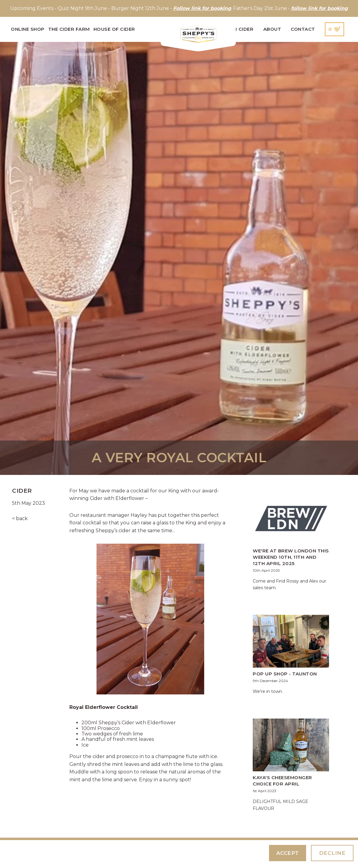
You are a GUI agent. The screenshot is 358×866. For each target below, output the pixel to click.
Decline (332, 853)
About (272, 29)
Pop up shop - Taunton (285, 674)
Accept (287, 853)
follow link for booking (319, 8)
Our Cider (240, 29)
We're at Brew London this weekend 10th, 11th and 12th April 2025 (291, 557)
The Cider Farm (69, 29)
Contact (303, 29)
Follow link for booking (202, 8)
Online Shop (28, 29)
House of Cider (114, 29)
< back (20, 518)
